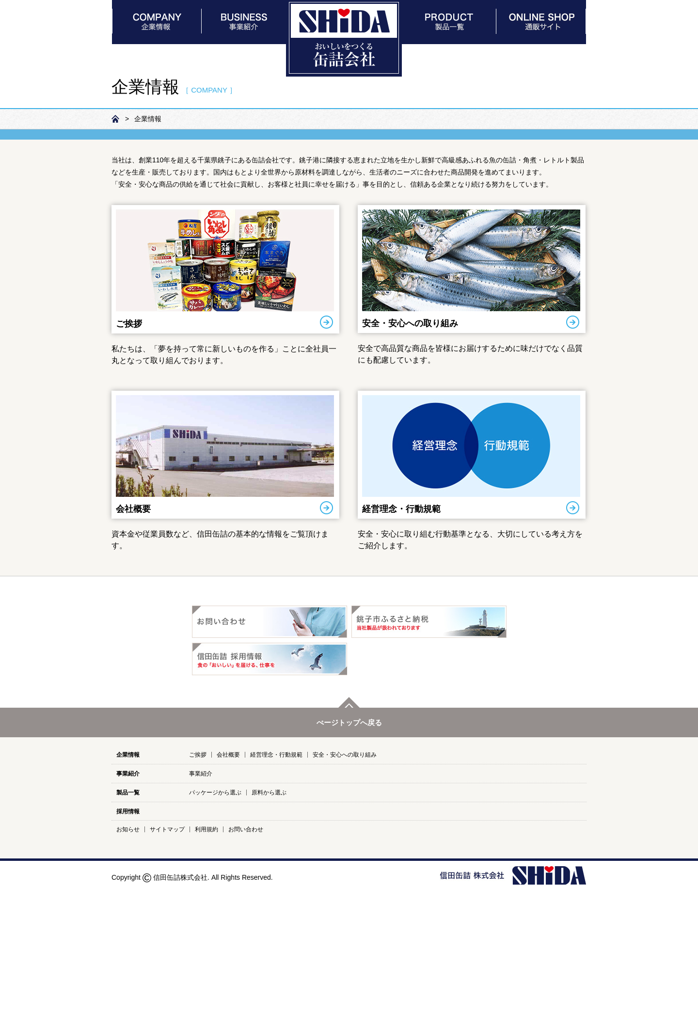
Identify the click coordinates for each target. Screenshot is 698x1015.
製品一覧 (128, 918)
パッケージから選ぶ (215, 918)
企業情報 (128, 880)
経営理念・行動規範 (401, 634)
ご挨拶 (129, 449)
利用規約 (206, 955)
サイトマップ (167, 955)
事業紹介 (128, 899)
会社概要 (133, 634)
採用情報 (128, 937)
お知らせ (128, 955)
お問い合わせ (245, 955)
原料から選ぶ (269, 918)
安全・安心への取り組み (410, 449)
